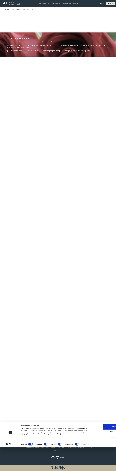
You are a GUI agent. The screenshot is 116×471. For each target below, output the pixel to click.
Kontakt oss (110, 3)
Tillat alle (102, 450)
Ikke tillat (102, 460)
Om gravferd (56, 3)
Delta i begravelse (44, 3)
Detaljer (84, 468)
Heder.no (102, 3)
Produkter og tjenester (69, 3)
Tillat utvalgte (103, 455)
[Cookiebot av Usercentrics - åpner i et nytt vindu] (10, 468)
